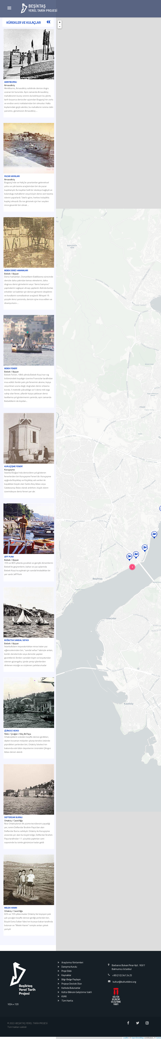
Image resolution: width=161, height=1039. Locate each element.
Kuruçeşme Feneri (13, 475)
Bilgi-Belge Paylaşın (71, 979)
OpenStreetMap (137, 1038)
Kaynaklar (66, 975)
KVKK (64, 996)
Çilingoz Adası (11, 739)
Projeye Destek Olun (71, 983)
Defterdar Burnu (13, 825)
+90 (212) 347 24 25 (122, 975)
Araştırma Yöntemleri (72, 962)
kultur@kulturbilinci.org (124, 982)
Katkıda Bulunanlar (70, 988)
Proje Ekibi (66, 971)
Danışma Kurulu (69, 966)
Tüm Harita (67, 1000)
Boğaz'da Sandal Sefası (16, 649)
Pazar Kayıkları (12, 185)
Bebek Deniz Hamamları (16, 279)
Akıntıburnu (10, 82)
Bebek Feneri (10, 377)
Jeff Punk (9, 565)
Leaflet (125, 1038)
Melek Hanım (10, 916)
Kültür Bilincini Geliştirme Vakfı (76, 992)
